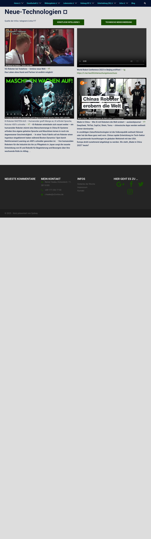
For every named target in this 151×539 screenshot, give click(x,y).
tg (124, 70)
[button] (145, 3)
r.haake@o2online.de (54, 194)
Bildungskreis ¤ (51, 3)
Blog (133, 3)
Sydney (34, 213)
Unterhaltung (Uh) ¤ (105, 3)
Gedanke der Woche (86, 184)
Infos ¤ (122, 3)
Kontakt (80, 191)
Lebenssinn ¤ (68, 3)
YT (49, 69)
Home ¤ (17, 3)
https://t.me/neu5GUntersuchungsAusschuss (97, 73)
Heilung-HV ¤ (85, 3)
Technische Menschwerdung (119, 22)
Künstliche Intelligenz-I (68, 22)
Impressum (82, 187)
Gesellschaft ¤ (32, 3)
